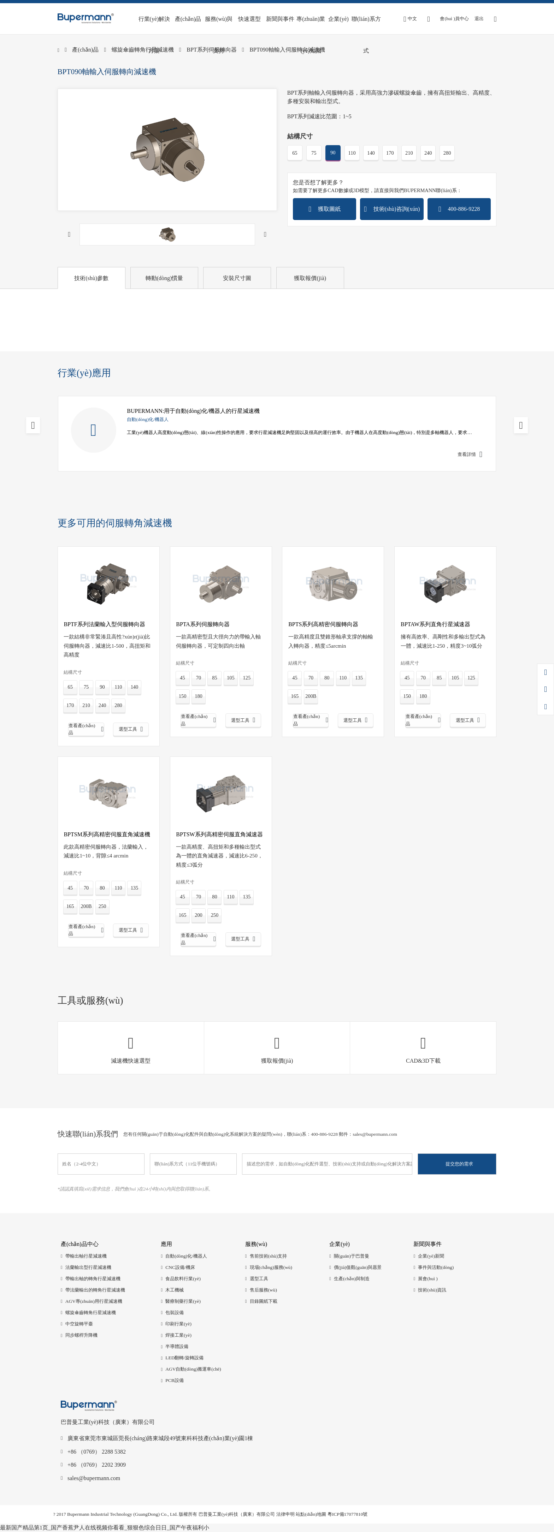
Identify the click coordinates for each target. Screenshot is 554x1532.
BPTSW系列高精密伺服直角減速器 (219, 834)
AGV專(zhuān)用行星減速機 (93, 1301)
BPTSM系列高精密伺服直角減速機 (107, 834)
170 (390, 153)
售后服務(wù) (263, 1290)
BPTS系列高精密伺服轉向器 (323, 624)
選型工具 (259, 1278)
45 (182, 678)
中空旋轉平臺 (79, 1323)
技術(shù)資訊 (432, 1290)
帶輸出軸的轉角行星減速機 (92, 1278)
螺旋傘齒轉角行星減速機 (143, 50)
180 (198, 696)
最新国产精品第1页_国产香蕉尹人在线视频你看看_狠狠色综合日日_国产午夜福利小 (104, 1528)
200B (310, 696)
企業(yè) (338, 19)
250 (102, 906)
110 (352, 153)
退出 (479, 18)
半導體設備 (176, 1346)
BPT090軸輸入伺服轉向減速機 (287, 50)
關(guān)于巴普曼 (351, 1256)
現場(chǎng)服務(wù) (271, 1267)
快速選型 (249, 19)
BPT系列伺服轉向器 (211, 50)
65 (294, 153)
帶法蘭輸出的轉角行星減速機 (95, 1290)
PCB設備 (174, 1380)
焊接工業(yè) (178, 1335)
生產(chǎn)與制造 (352, 1278)
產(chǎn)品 (188, 19)
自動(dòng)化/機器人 (186, 1256)
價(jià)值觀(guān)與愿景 (358, 1267)
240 (428, 153)
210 (409, 153)
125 (247, 678)
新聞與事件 (280, 19)
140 (371, 153)
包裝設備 (174, 1312)
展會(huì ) (427, 1278)
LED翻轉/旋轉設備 (184, 1357)
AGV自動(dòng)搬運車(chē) (193, 1369)
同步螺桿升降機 (81, 1335)
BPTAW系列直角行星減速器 (435, 624)
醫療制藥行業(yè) (183, 1301)
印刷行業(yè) (178, 1323)
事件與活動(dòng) (436, 1267)
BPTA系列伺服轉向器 (203, 624)
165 (295, 696)
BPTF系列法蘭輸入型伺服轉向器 (104, 624)
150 (183, 696)
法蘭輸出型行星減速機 (88, 1267)
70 (198, 678)
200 (198, 915)
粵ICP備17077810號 (348, 1514)
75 (313, 153)
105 (231, 678)
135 (359, 678)
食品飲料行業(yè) (183, 1278)
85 (214, 678)
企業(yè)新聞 (431, 1256)
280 (447, 153)
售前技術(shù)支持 (268, 1256)
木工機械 (174, 1290)
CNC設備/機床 (180, 1267)
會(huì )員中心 (454, 18)
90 (332, 152)
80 (326, 678)
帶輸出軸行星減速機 (86, 1256)
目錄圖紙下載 (263, 1301)
